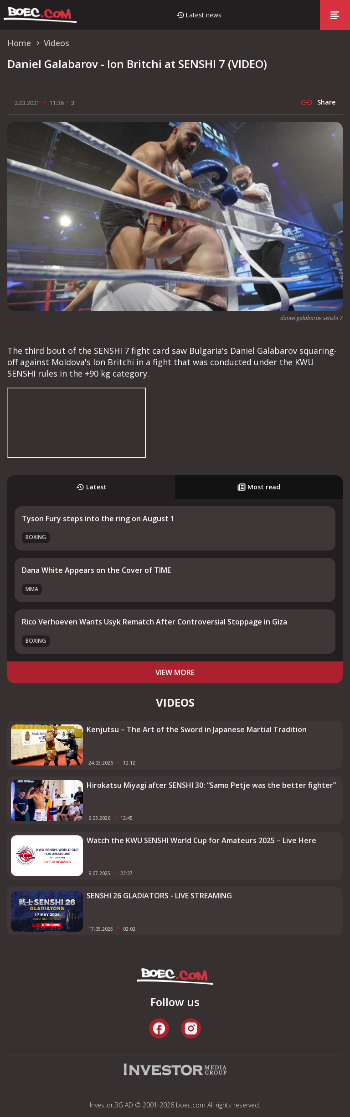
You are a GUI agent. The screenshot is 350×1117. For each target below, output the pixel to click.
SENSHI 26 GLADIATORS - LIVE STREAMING (159, 896)
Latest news (203, 14)
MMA (32, 589)
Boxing (36, 537)
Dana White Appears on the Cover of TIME (96, 570)
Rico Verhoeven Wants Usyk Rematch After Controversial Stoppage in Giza (154, 622)
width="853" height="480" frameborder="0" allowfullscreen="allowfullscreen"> (76, 423)
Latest (91, 486)
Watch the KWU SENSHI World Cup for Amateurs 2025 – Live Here (201, 840)
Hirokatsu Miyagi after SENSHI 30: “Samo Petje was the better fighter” (211, 785)
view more (175, 672)
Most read (258, 486)
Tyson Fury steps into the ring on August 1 (98, 519)
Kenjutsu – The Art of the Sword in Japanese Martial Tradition (197, 729)
